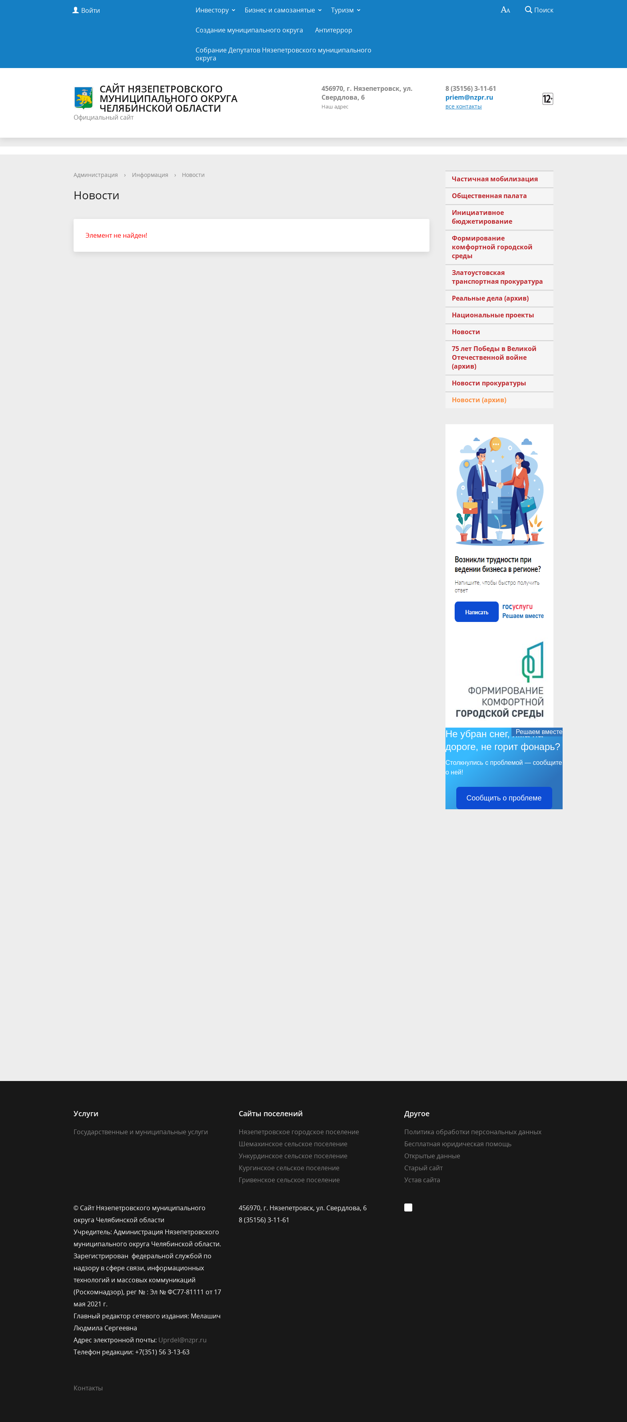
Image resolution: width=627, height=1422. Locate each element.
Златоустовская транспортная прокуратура (497, 277)
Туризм (342, 10)
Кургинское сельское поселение (289, 1167)
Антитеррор (333, 30)
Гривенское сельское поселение (289, 1179)
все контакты (463, 106)
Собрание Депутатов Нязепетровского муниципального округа (283, 54)
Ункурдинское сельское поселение (293, 1155)
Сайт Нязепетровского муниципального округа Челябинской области (156, 98)
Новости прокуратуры (489, 383)
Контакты (88, 1388)
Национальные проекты (493, 315)
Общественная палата (489, 195)
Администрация (96, 175)
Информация (150, 175)
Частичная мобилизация (495, 178)
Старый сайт (423, 1167)
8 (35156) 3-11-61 (470, 88)
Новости (193, 175)
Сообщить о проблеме (504, 798)
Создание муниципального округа (249, 30)
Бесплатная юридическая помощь (457, 1143)
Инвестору (212, 10)
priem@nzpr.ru (469, 97)
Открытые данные (432, 1155)
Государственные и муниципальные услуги (141, 1131)
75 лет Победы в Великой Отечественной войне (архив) (494, 357)
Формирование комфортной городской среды (492, 247)
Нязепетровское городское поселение (299, 1131)
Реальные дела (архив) (490, 298)
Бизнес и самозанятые (280, 10)
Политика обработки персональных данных (472, 1131)
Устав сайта (422, 1179)
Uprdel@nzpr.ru (182, 1340)
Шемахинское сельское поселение (293, 1143)
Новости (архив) (479, 399)
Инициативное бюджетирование (482, 217)
